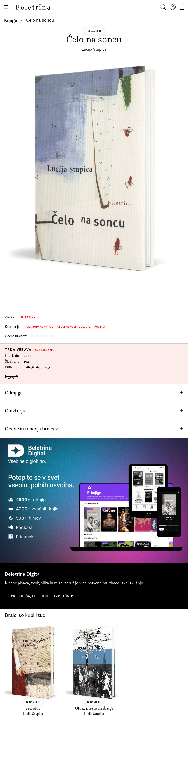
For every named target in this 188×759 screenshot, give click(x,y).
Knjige (10, 20)
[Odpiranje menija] (6, 7)
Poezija (99, 326)
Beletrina (27, 317)
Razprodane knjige (39, 326)
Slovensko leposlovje (73, 326)
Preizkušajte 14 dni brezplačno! (42, 596)
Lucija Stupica (94, 49)
